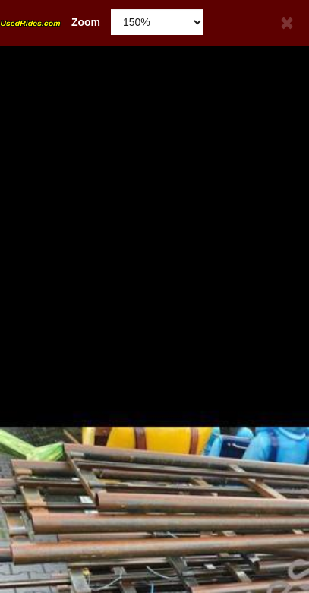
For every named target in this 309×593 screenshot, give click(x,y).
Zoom (50, 22)
